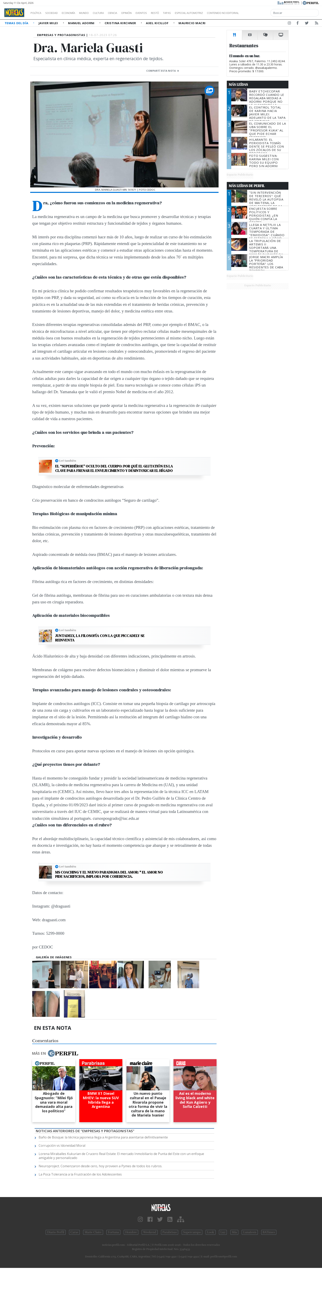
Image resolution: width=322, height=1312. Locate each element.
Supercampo (192, 1232)
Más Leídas (238, 84)
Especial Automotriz (215, 13)
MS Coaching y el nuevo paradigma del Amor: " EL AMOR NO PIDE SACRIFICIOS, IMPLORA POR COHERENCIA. (109, 874)
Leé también (67, 460)
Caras (74, 1232)
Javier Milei (48, 23)
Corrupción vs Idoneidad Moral (62, 1145)
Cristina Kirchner (121, 23)
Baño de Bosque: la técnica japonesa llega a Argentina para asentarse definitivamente (103, 1137)
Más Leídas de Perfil (247, 185)
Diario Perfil (55, 1232)
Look (210, 1232)
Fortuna (113, 1232)
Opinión (143, 13)
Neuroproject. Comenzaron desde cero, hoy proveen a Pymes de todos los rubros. (100, 1166)
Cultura (110, 13)
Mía (234, 1232)
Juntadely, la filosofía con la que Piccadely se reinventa (99, 638)
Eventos (160, 13)
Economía (75, 13)
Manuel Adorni (81, 23)
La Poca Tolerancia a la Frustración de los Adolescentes (80, 1174)
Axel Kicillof (157, 23)
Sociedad (55, 13)
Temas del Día (17, 23)
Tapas (189, 13)
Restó (176, 13)
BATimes (269, 1232)
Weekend (149, 1232)
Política (37, 13)
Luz (222, 1232)
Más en (55, 1053)
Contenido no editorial (257, 13)
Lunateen (249, 1232)
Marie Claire (93, 1232)
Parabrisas (169, 1232)
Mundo (93, 13)
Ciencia (126, 13)
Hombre (131, 1232)
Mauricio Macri (192, 23)
